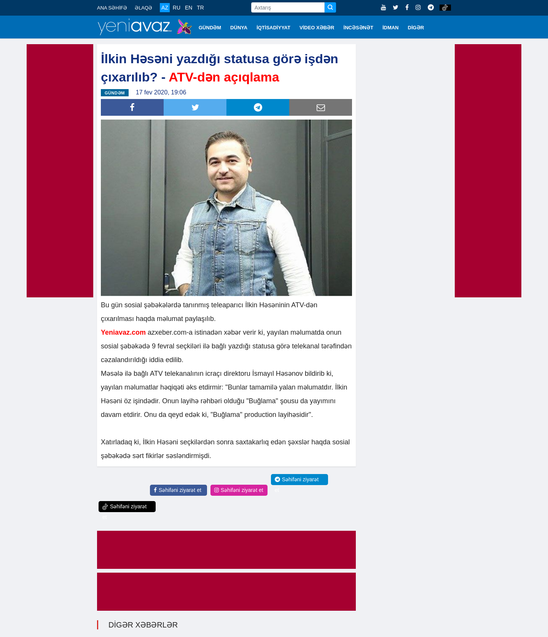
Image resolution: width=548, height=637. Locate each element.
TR (200, 8)
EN (188, 8)
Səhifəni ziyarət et (177, 490)
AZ (164, 8)
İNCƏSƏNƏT (358, 27)
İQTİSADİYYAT (273, 27)
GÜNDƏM (210, 27)
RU (176, 8)
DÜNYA (238, 27)
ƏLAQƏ (143, 8)
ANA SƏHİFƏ (112, 8)
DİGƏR (416, 27)
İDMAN (390, 27)
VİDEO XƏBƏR (317, 27)
